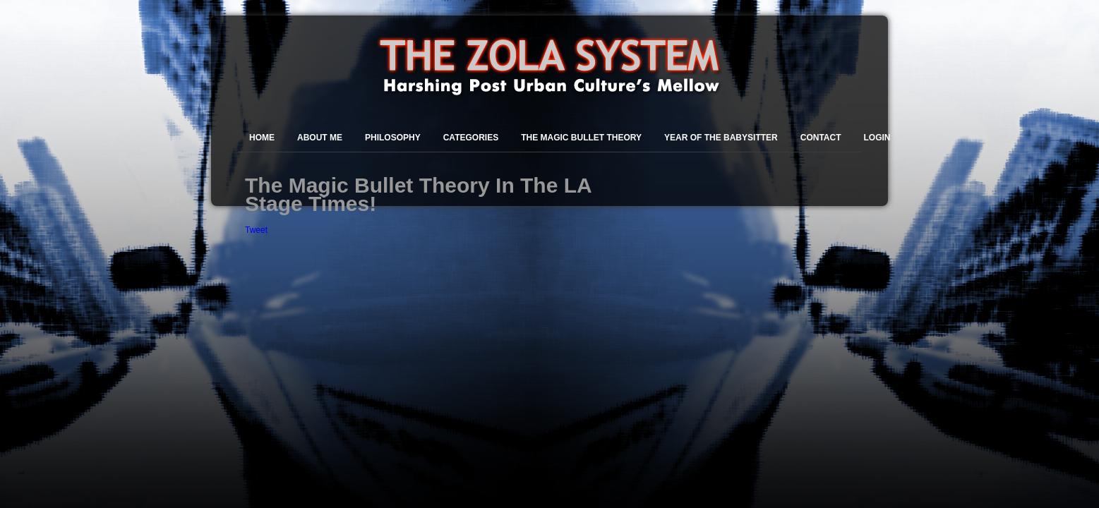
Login (877, 138)
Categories (470, 138)
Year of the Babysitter (721, 138)
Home (262, 138)
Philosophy (393, 138)
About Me (319, 138)
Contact (820, 138)
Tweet (256, 230)
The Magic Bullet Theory (581, 138)
